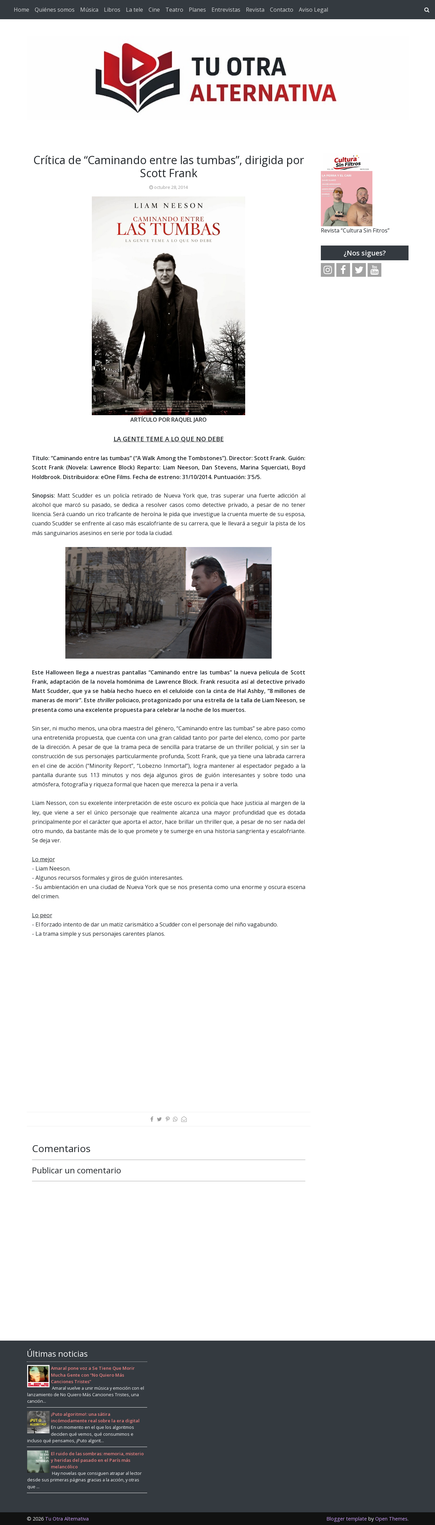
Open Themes (391, 1518)
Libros (112, 9)
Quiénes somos (55, 9)
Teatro (174, 9)
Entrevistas (225, 9)
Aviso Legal (313, 9)
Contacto (281, 9)
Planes (197, 9)
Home (21, 9)
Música (89, 9)
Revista (255, 9)
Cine (154, 9)
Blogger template (346, 1518)
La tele (134, 9)
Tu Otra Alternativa (67, 1518)
